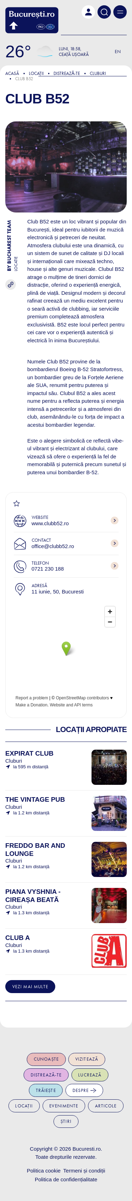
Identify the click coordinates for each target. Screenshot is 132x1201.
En (118, 51)
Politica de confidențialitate (66, 1179)
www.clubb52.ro (50, 523)
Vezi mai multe (30, 986)
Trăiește (46, 1090)
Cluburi (98, 73)
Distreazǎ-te (67, 73)
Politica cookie (44, 1171)
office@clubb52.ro (53, 546)
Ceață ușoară (74, 54)
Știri (66, 1121)
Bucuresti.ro (87, 1149)
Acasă (12, 73)
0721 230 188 (48, 569)
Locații (36, 73)
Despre (84, 1090)
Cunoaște (46, 1059)
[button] (88, 12)
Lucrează (89, 1075)
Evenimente (63, 1105)
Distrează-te (46, 1075)
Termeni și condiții (84, 1171)
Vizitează (86, 1059)
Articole (106, 1105)
